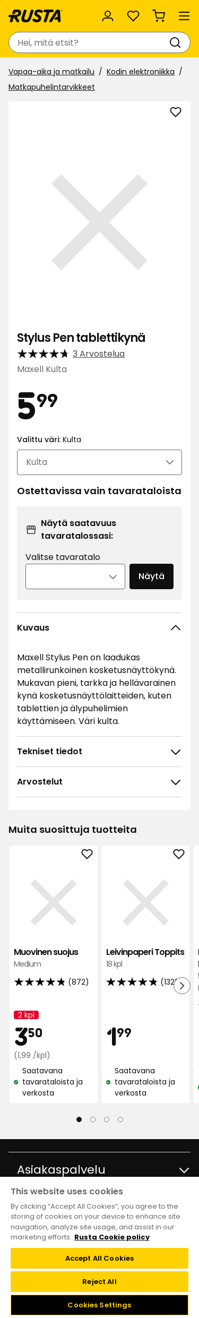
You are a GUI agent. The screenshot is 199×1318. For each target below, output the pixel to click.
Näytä (152, 576)
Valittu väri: (49, 439)
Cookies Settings (99, 1305)
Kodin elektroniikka (141, 71)
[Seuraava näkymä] (182, 985)
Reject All (99, 1282)
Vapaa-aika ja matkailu (51, 71)
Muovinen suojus (53, 958)
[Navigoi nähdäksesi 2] (93, 1119)
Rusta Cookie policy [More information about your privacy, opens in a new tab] (112, 1237)
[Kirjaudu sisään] (107, 16)
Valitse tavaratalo (62, 557)
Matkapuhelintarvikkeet (51, 87)
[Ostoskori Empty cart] (158, 16)
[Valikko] (184, 16)
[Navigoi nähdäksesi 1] (79, 1119)
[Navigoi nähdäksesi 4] (120, 1119)
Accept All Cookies (99, 1258)
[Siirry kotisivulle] (35, 16)
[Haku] (177, 42)
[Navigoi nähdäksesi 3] (106, 1119)
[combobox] (89, 42)
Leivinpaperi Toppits (146, 958)
